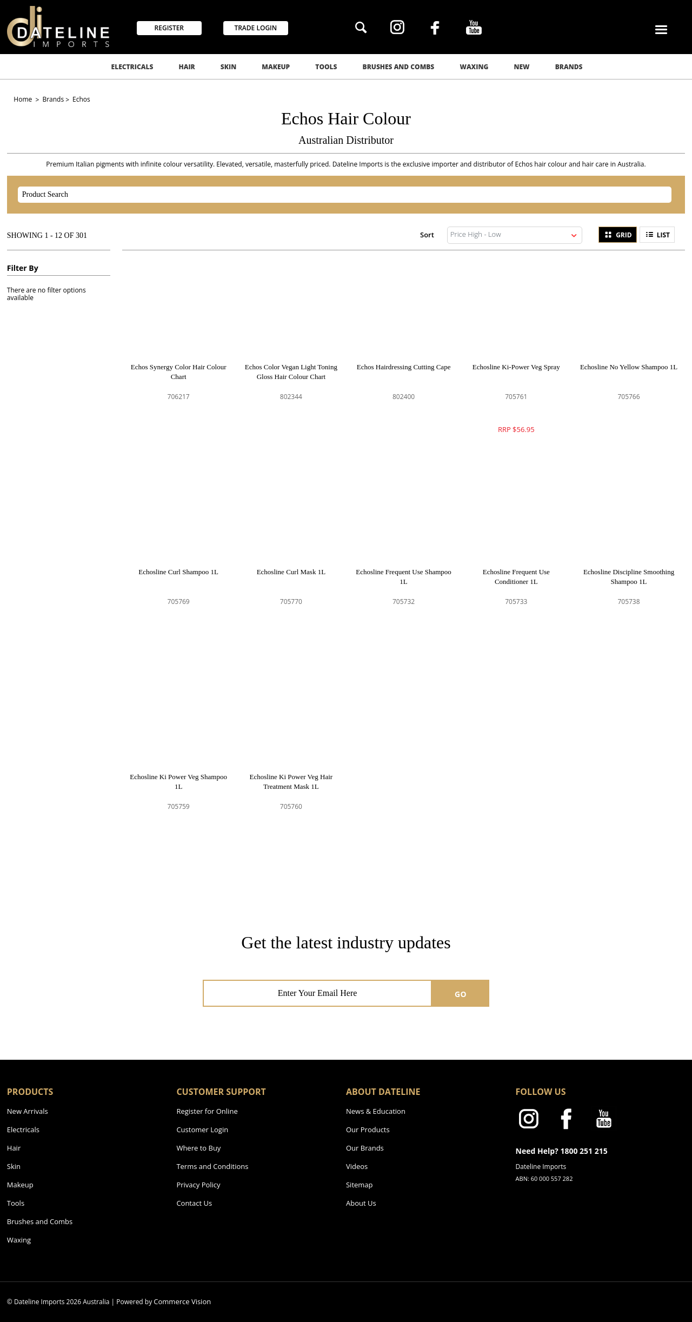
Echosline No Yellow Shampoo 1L (628, 367)
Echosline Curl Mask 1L (291, 572)
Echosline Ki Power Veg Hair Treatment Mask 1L (291, 781)
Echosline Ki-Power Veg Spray (516, 367)
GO (461, 994)
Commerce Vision (182, 1301)
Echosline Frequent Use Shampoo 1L (403, 577)
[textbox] (335, 195)
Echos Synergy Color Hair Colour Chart (179, 372)
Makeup (276, 66)
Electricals (132, 66)
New (522, 66)
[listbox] (514, 235)
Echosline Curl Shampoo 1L (178, 572)
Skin (228, 66)
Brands (569, 66)
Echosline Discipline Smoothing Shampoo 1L (628, 577)
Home (24, 99)
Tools (326, 66)
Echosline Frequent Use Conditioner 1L (516, 577)
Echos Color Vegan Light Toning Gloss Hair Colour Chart (291, 372)
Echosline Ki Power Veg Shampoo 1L (178, 781)
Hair (186, 66)
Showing (47, 235)
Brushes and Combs (399, 66)
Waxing (474, 66)
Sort (427, 234)
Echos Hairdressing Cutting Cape (404, 367)
